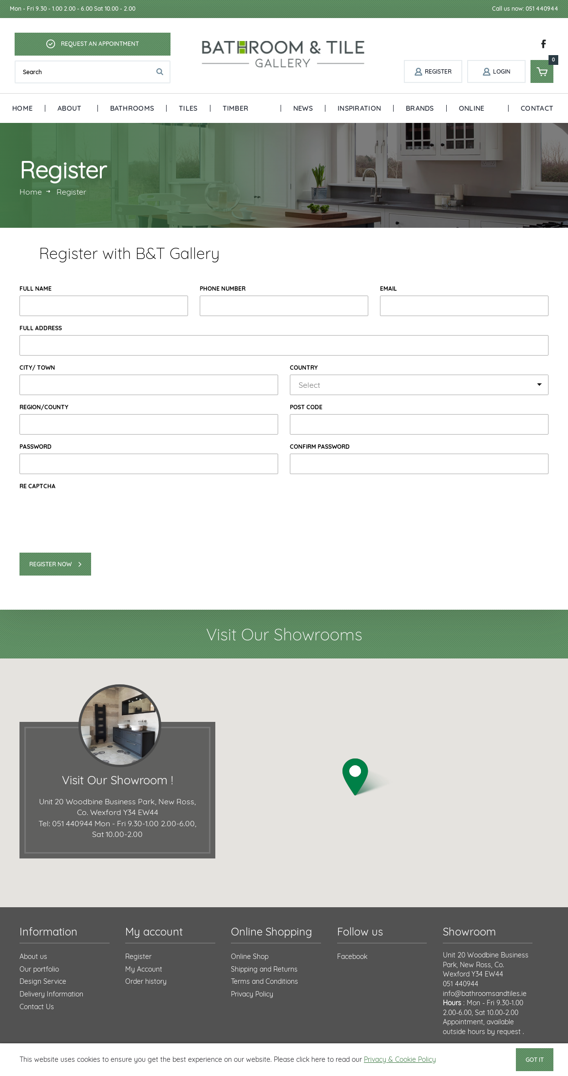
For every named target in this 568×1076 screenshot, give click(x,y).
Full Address (40, 328)
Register (138, 956)
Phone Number (223, 288)
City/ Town (37, 367)
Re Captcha (37, 486)
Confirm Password (320, 446)
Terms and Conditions (264, 981)
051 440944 (460, 983)
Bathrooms (132, 108)
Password (35, 446)
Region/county (43, 407)
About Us (69, 113)
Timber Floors (237, 113)
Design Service (42, 981)
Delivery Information (51, 994)
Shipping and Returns (264, 969)
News (303, 108)
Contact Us (537, 113)
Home (22, 108)
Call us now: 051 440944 (525, 8)
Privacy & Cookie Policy (400, 1059)
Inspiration (359, 108)
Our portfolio (39, 969)
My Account (143, 969)
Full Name (35, 288)
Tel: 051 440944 (65, 823)
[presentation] (93, 512)
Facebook (352, 956)
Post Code (306, 407)
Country (304, 367)
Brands (420, 108)
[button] (367, 777)
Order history (146, 981)
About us (33, 956)
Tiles (188, 108)
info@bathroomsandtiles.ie (485, 993)
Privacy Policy (252, 994)
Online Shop (472, 113)
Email (388, 288)
